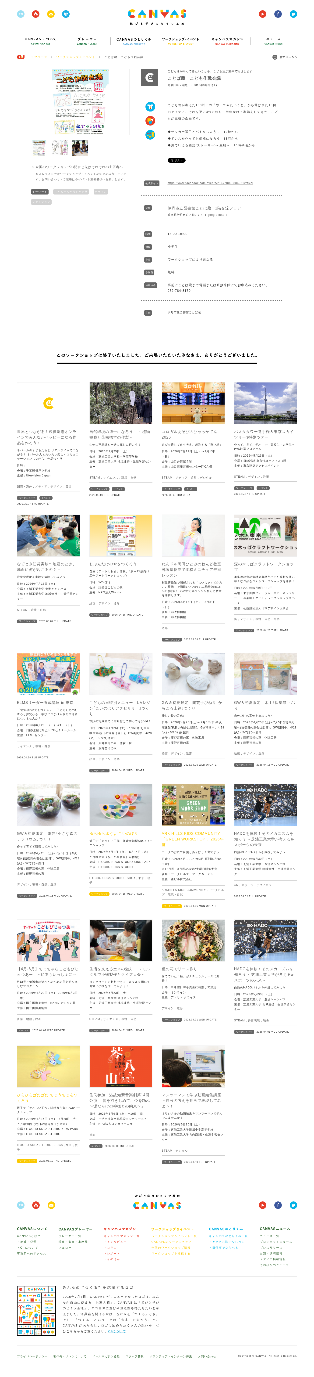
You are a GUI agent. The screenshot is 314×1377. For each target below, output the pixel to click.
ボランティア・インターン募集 (171, 1356)
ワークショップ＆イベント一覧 (174, 1236)
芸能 (92, 1134)
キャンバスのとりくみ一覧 (228, 1236)
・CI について (27, 1247)
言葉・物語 (24, 1019)
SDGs (131, 878)
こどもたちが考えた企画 (71, 191)
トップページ (37, 57)
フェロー (65, 1247)
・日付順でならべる (223, 1247)
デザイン (101, 191)
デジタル (206, 477)
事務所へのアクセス (31, 1253)
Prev (37, 102)
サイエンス (110, 477)
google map (216, 214)
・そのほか (112, 1259)
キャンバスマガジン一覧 (122, 1236)
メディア (41, 486)
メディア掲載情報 (273, 1259)
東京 (141, 878)
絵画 (92, 603)
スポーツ (247, 885)
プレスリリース (271, 1247)
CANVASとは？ (29, 1236)
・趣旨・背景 (27, 1242)
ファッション (41, 201)
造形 (194, 477)
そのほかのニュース (274, 1265)
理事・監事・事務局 (73, 1242)
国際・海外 (24, 486)
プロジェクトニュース (276, 1242)
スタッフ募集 (135, 1356)
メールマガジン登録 (106, 1356)
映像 (266, 1020)
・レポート (112, 1253)
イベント (46, 498)
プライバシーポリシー (32, 1356)
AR (236, 885)
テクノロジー (266, 885)
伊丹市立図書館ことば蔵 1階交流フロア (204, 208)
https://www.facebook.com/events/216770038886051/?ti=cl (210, 183)
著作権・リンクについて (70, 1356)
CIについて (117, 1331)
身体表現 (254, 1020)
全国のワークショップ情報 (171, 1247)
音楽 (69, 486)
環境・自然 (129, 477)
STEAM (94, 477)
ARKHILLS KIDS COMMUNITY (184, 890)
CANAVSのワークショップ (172, 1242)
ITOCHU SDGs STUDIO (106, 878)
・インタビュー (115, 1242)
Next (123, 102)
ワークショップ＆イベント (75, 57)
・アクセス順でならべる (227, 1242)
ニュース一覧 (269, 1236)
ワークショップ (27, 498)
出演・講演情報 (271, 1253)
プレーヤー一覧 (70, 1236)
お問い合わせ (207, 1356)
